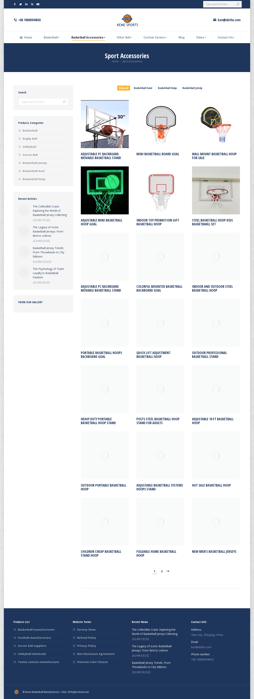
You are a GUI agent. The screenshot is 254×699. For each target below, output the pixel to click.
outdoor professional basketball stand (209, 354)
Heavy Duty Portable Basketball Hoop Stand (98, 421)
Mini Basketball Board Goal (157, 158)
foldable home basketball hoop (156, 553)
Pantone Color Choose (92, 662)
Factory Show (86, 629)
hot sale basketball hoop (211, 485)
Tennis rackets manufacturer (38, 662)
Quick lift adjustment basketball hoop (153, 354)
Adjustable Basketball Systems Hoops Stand (159, 487)
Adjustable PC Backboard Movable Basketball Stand (101, 156)
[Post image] (24, 210)
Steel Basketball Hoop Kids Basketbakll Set (212, 222)
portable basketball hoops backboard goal (101, 354)
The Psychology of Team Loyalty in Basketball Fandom (48, 273)
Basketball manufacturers (36, 629)
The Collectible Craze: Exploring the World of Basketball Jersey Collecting (50, 211)
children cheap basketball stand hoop (101, 553)
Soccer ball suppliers (32, 646)
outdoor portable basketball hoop (103, 487)
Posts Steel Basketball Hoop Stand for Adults (158, 421)
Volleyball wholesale (32, 654)
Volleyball (29, 147)
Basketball (30, 130)
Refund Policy (86, 637)
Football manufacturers (34, 637)
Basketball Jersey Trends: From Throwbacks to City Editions (48, 252)
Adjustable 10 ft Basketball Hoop (213, 421)
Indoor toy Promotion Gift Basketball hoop (157, 222)
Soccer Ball (30, 155)
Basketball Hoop (167, 88)
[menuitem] (25, 37)
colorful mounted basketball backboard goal (159, 288)
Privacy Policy (86, 646)
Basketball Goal (143, 88)
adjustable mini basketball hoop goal (101, 222)
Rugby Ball (30, 138)
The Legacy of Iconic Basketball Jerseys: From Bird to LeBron (48, 231)
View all (123, 88)
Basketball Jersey (192, 88)
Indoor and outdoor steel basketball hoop (212, 288)
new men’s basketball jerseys (214, 551)
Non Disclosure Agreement (96, 654)
